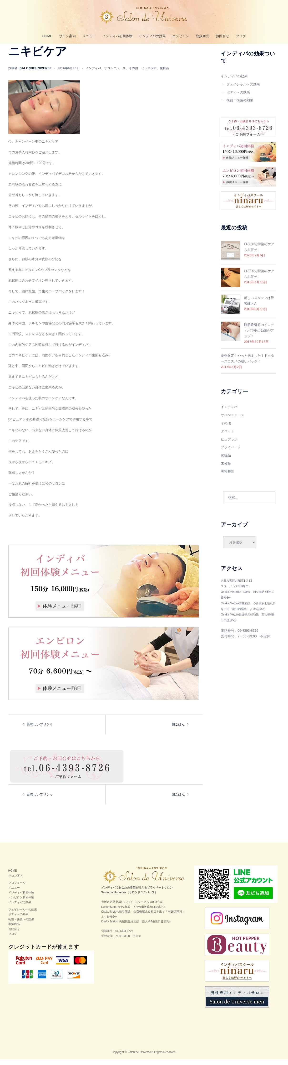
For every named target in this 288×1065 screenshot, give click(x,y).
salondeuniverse (36, 74)
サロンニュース (115, 74)
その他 (133, 74)
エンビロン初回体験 (21, 903)
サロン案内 (67, 36)
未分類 (226, 469)
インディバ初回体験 (117, 36)
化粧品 (164, 74)
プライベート (231, 453)
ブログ (241, 36)
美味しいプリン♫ (39, 730)
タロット (227, 437)
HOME (47, 36)
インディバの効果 (152, 36)
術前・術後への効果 (21, 925)
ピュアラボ (149, 74)
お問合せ (222, 36)
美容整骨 (227, 477)
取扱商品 (202, 36)
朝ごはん (178, 730)
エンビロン (180, 36)
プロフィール (16, 888)
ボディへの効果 (238, 98)
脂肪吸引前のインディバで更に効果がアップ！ (259, 336)
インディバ (93, 74)
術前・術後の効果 (240, 106)
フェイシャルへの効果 (243, 90)
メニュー (89, 36)
